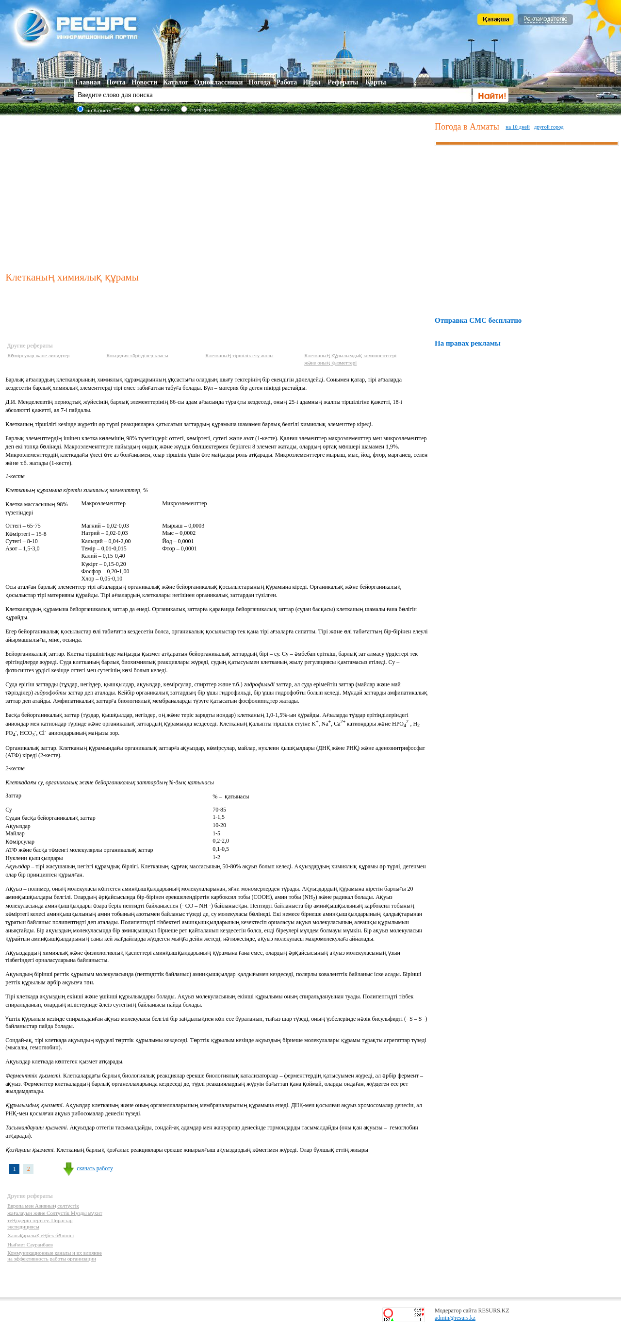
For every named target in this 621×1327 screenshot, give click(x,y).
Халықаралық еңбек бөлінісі (40, 1235)
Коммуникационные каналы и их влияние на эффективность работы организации (54, 1255)
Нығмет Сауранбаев (30, 1244)
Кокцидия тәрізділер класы (137, 355)
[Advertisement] (217, 191)
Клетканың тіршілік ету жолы (239, 355)
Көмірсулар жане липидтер (38, 355)
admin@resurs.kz (455, 1317)
